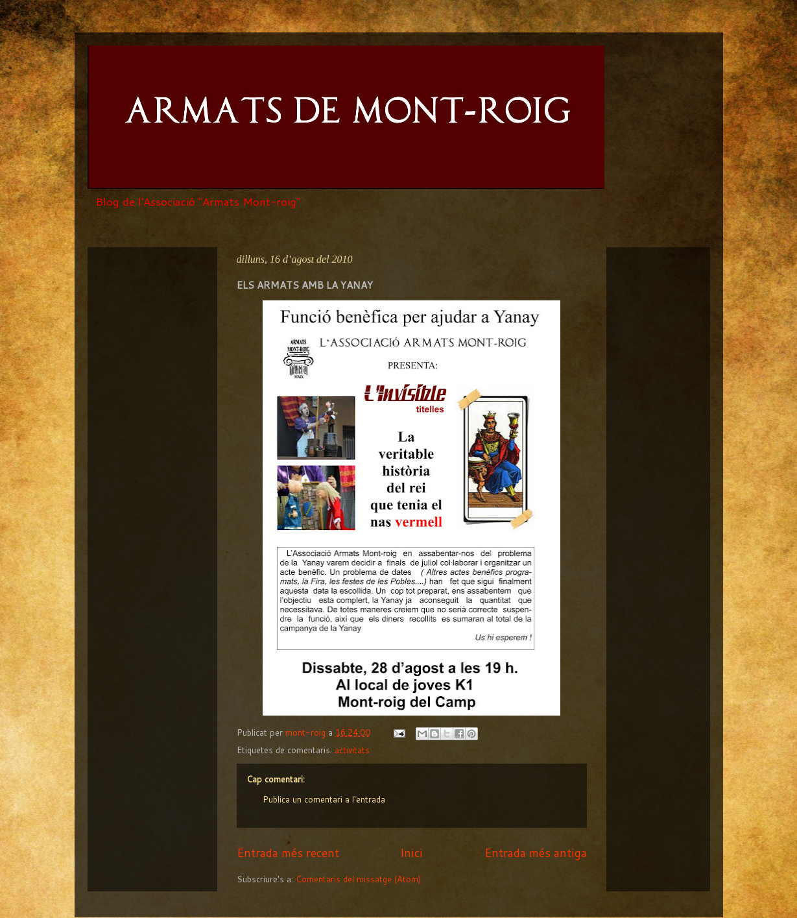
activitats (352, 750)
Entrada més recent (288, 852)
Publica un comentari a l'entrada (324, 799)
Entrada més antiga (535, 852)
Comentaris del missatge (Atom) (358, 879)
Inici (411, 852)
